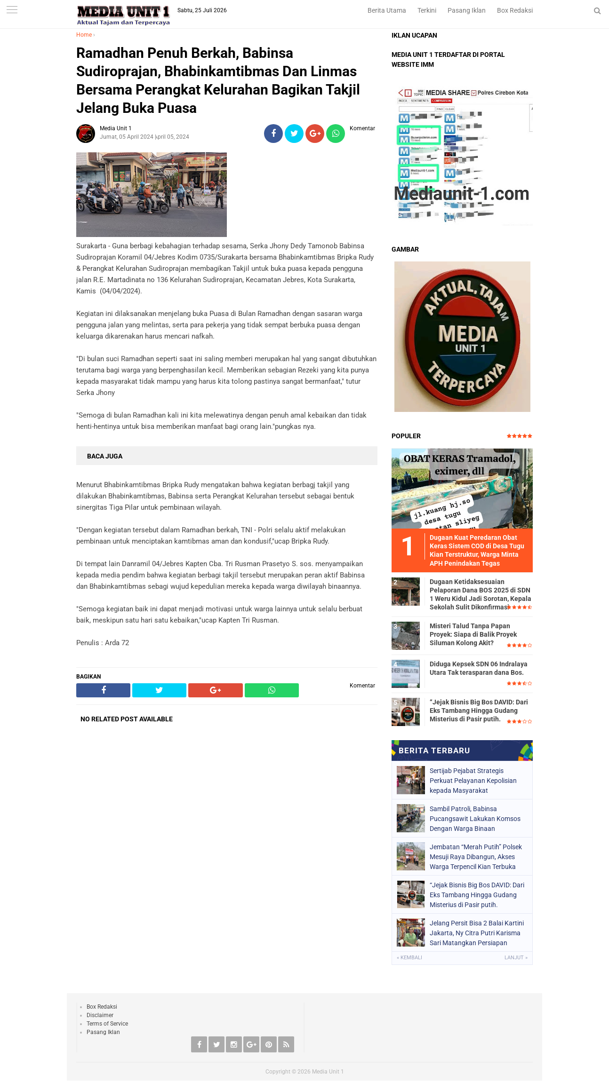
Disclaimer (100, 1015)
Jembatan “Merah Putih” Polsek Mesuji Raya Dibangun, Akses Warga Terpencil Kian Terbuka (476, 856)
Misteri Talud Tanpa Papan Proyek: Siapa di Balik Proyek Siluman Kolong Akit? (473, 634)
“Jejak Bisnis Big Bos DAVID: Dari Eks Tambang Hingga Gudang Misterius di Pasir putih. (479, 710)
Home (84, 35)
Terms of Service (107, 1023)
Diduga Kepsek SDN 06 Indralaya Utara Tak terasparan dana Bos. (479, 668)
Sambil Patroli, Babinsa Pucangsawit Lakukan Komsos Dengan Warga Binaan (475, 818)
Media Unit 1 (328, 1071)
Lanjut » (516, 958)
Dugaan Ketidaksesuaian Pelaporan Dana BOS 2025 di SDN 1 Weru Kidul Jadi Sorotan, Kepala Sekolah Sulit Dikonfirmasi (480, 594)
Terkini (426, 10)
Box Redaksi (515, 10)
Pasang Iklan (467, 10)
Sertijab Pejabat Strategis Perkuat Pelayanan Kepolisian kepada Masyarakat (473, 780)
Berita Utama (387, 10)
